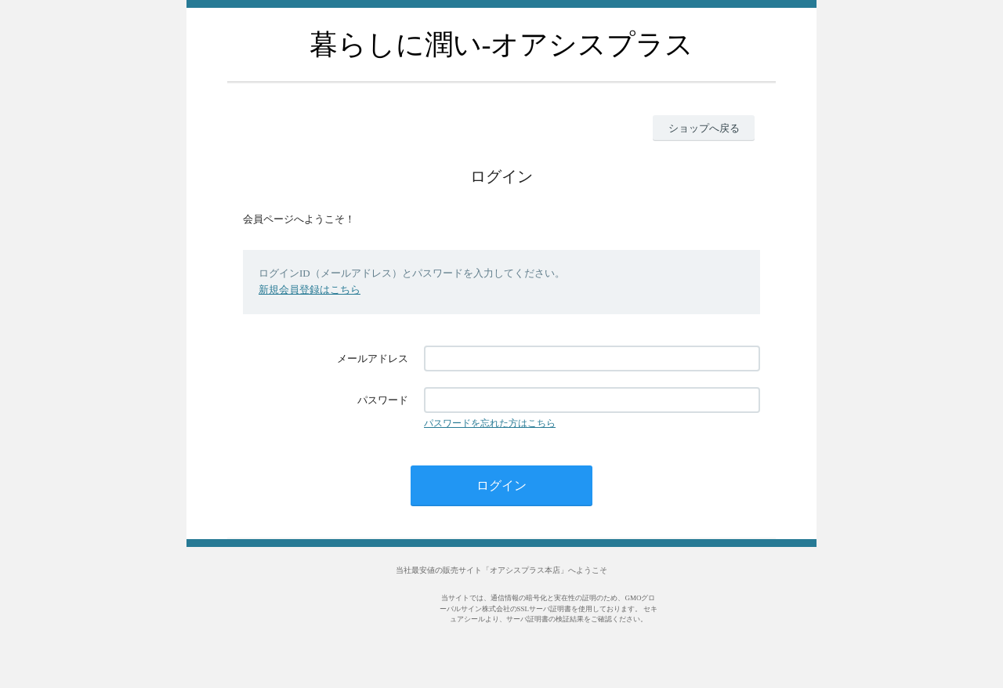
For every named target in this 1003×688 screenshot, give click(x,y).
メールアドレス (372, 358)
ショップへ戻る (704, 128)
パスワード (382, 400)
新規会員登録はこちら (309, 289)
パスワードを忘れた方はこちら (490, 423)
